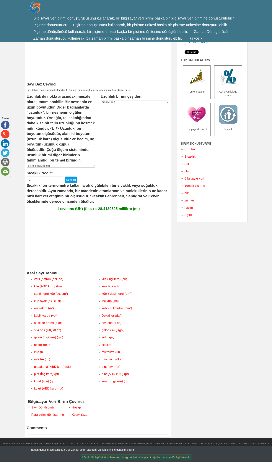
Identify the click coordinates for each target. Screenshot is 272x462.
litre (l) (38, 352)
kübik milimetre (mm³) (117, 308)
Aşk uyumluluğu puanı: (228, 93)
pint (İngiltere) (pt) (46, 374)
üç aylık (228, 129)
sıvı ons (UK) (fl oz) (47, 330)
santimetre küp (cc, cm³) (51, 293)
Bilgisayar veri (194, 178)
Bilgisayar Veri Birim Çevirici (56, 401)
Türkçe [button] (195, 38)
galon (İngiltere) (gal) (48, 337)
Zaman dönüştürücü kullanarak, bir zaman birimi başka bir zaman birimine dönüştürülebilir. (107, 38)
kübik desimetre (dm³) (117, 293)
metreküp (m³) (44, 308)
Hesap (76, 407)
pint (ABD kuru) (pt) (115, 374)
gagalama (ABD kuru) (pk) (52, 367)
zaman (189, 200)
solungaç (108, 337)
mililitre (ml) (42, 359)
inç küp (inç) (110, 301)
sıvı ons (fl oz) (111, 323)
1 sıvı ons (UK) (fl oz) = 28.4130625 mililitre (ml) (98, 209)
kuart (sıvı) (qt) (44, 381)
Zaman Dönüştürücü (211, 32)
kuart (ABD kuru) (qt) (48, 388)
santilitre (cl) (110, 286)
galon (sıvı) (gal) (113, 330)
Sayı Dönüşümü (42, 407)
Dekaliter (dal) (111, 315)
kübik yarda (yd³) (46, 315)
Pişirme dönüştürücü (50, 25)
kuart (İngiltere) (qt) (115, 381)
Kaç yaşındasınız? (196, 129)
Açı (187, 164)
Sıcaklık (190, 156)
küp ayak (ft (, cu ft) (47, 301)
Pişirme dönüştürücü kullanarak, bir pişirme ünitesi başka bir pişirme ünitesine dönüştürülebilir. (150, 25)
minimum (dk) (111, 359)
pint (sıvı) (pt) (111, 367)
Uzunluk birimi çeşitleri (121, 96)
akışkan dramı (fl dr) (48, 323)
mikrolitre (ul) (111, 352)
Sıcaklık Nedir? (40, 173)
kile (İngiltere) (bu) (114, 279)
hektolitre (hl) (43, 345)
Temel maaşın (196, 91)
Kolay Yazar (80, 414)
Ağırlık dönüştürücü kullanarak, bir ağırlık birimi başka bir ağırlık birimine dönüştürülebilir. (136, 457)
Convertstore (198, 42)
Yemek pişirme (195, 186)
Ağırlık (189, 215)
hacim (189, 207)
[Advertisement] (98, 52)
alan (187, 171)
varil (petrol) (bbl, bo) (48, 279)
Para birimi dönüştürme (47, 414)
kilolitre (107, 345)
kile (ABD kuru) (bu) (48, 286)
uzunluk (190, 149)
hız (187, 193)
